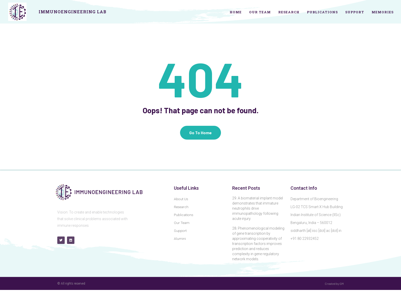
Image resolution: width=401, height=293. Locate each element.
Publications (322, 12)
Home (236, 12)
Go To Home (200, 135)
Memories (383, 12)
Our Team (260, 12)
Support (354, 12)
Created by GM (334, 286)
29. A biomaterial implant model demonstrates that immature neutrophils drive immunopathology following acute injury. (257, 211)
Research (288, 12)
